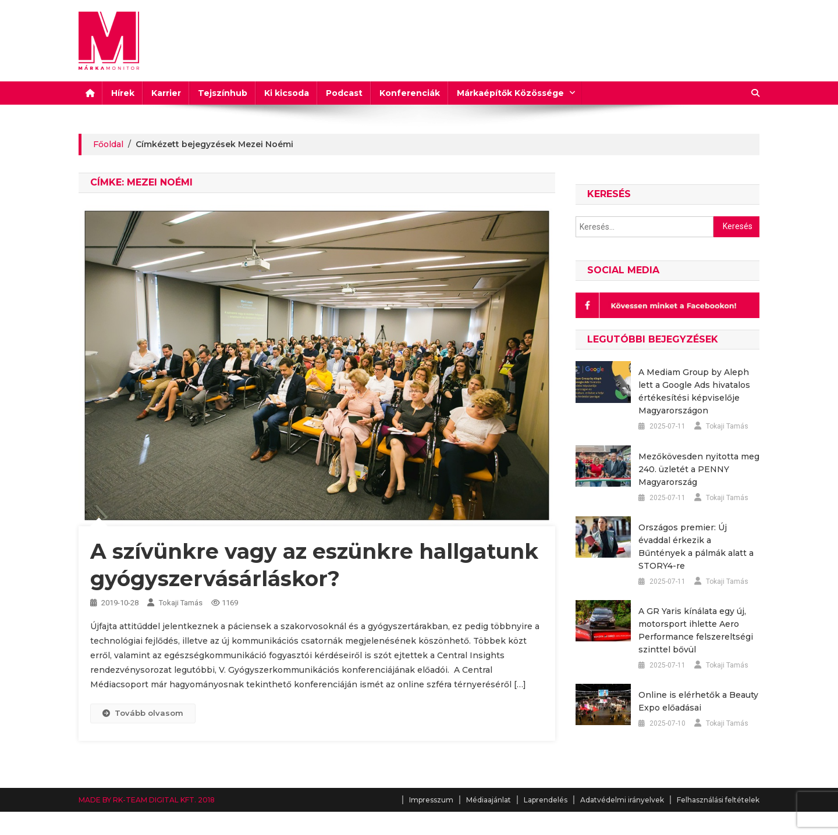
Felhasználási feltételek (718, 799)
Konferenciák (409, 93)
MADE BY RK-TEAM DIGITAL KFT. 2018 (147, 799)
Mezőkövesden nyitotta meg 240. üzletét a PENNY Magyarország (698, 469)
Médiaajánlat (488, 799)
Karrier (166, 93)
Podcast (344, 93)
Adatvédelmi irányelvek (622, 799)
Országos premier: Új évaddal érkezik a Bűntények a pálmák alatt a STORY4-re (696, 546)
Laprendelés (545, 799)
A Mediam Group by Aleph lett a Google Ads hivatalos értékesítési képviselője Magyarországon (694, 391)
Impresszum (431, 799)
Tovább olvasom (142, 713)
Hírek (122, 93)
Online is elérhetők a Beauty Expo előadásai (698, 701)
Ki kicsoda (286, 93)
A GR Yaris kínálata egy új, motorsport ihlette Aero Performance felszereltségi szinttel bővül (695, 630)
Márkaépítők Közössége (510, 93)
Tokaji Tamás (181, 602)
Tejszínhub (222, 93)
